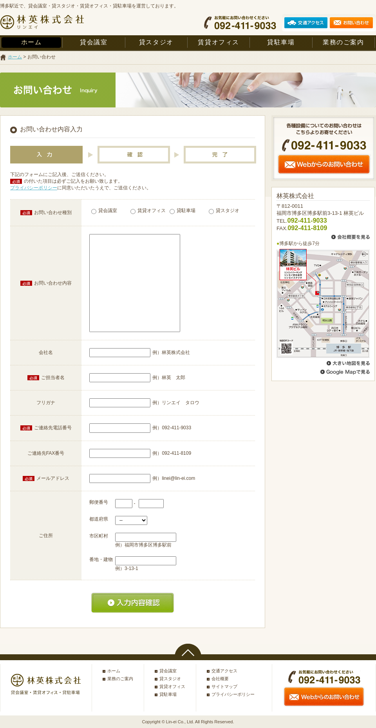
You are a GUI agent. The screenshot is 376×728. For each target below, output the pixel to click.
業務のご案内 (343, 42)
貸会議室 (93, 42)
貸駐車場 (281, 42)
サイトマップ (224, 686)
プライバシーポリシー (33, 188)
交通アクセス (224, 670)
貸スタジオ (156, 42)
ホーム (31, 42)
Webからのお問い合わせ (324, 164)
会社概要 (220, 678)
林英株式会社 (42, 22)
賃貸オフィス (218, 42)
